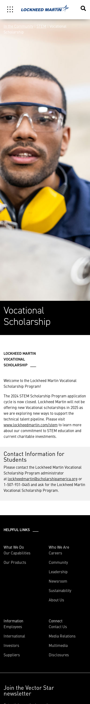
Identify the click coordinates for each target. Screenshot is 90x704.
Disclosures (59, 654)
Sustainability (60, 590)
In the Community (18, 26)
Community (58, 562)
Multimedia (58, 645)
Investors (11, 645)
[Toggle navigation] (10, 9)
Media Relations (62, 635)
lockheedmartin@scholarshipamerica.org (43, 478)
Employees (13, 626)
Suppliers (12, 654)
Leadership (58, 571)
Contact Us (58, 626)
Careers (55, 552)
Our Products (15, 562)
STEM (41, 26)
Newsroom (58, 581)
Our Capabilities (17, 552)
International (14, 635)
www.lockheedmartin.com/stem (31, 424)
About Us (56, 599)
